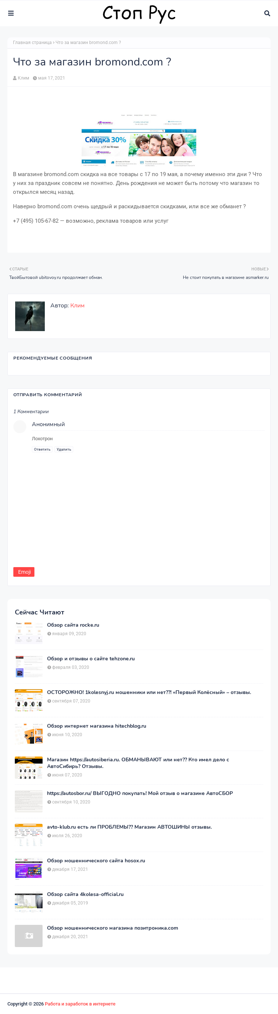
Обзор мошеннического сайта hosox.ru (96, 861)
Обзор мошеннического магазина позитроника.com (112, 928)
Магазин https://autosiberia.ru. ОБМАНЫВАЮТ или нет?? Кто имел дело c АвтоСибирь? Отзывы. (138, 763)
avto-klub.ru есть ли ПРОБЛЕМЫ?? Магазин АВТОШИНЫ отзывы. (129, 827)
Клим (23, 78)
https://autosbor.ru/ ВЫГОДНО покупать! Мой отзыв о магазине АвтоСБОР (140, 793)
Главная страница (32, 42)
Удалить (64, 449)
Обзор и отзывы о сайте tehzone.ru (91, 659)
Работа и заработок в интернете (80, 1004)
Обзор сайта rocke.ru (73, 625)
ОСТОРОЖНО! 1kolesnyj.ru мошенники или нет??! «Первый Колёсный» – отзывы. (149, 692)
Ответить (42, 449)
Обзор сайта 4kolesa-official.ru (85, 894)
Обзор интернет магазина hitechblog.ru (96, 726)
